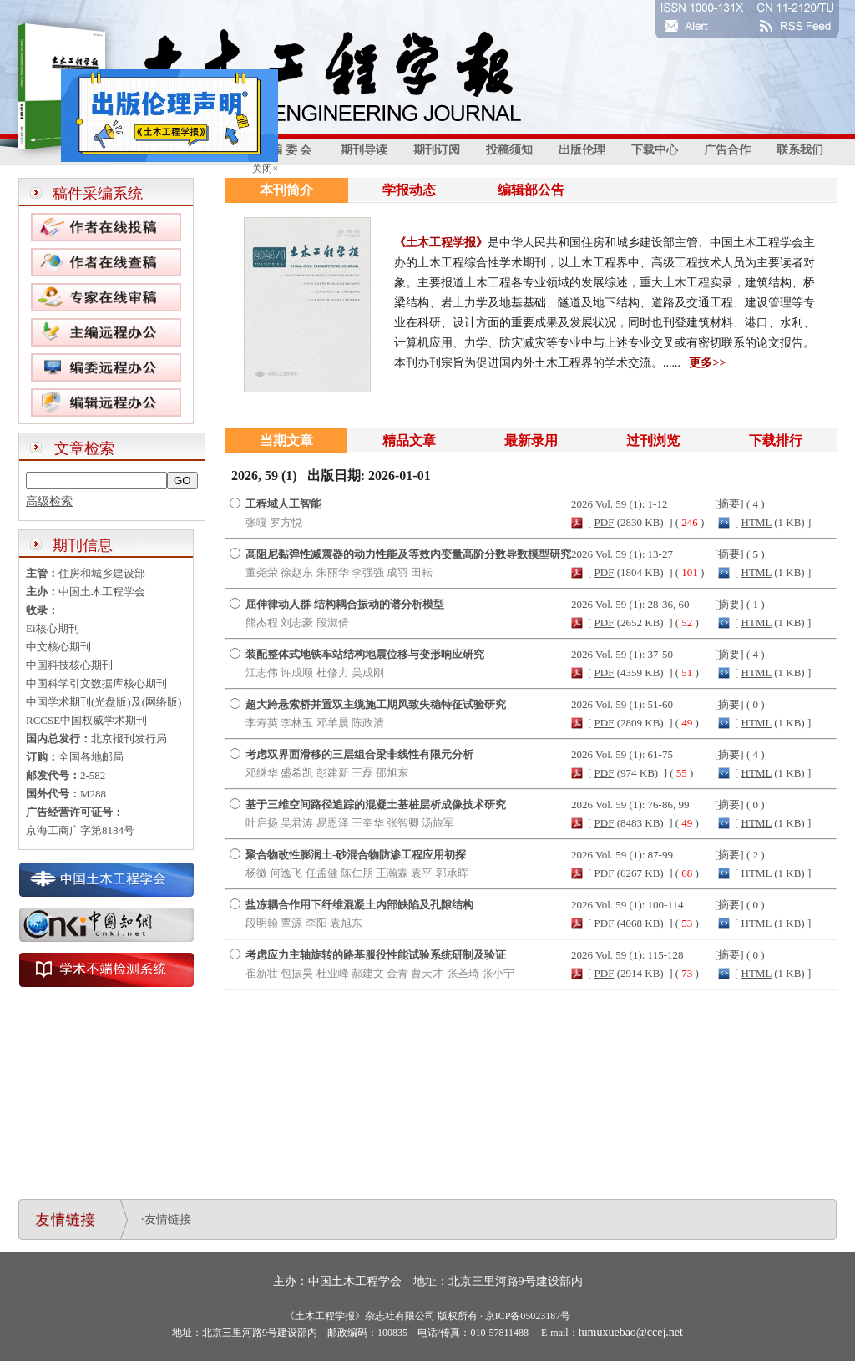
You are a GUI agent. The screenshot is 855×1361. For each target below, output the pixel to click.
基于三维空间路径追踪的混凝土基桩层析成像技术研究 (375, 804)
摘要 (729, 504)
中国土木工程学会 (355, 1281)
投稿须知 (509, 150)
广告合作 (727, 150)
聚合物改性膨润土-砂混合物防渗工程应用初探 (355, 854)
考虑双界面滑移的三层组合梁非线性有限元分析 (359, 754)
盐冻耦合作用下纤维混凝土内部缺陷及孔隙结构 (359, 904)
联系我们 (800, 150)
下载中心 (654, 150)
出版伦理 (582, 150)
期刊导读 (364, 150)
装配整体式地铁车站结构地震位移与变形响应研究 (364, 654)
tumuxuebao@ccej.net (631, 1332)
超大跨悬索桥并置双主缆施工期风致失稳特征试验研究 (375, 704)
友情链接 (167, 1219)
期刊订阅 (436, 150)
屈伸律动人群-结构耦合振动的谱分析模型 (344, 604)
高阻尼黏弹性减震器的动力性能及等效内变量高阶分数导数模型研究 (408, 554)
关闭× (262, 165)
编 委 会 (291, 150)
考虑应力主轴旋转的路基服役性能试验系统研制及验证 (375, 955)
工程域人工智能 (283, 504)
